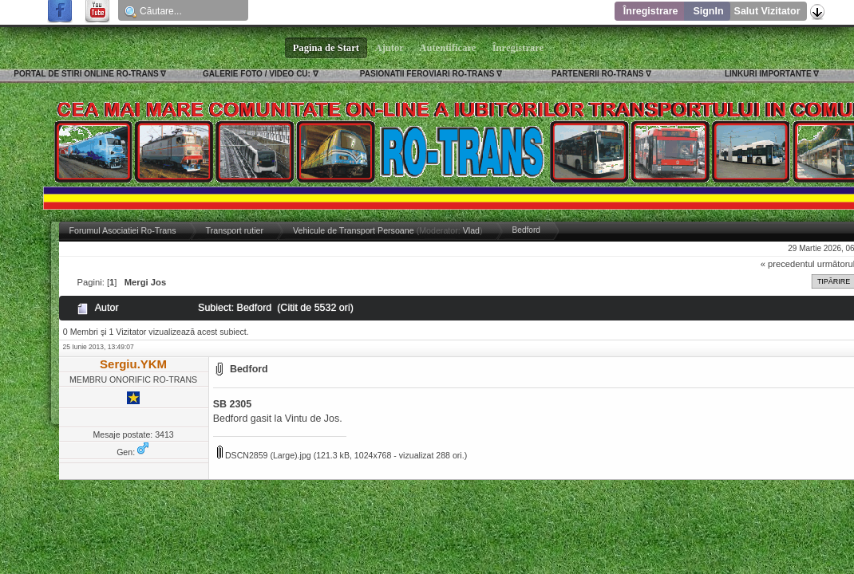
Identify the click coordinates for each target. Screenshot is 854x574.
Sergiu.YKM (133, 364)
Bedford (249, 369)
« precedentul (788, 264)
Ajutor (389, 47)
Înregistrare (650, 11)
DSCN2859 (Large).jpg (264, 455)
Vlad (471, 230)
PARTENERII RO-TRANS (597, 73)
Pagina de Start (326, 47)
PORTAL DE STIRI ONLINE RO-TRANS (86, 73)
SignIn (708, 11)
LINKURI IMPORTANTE (768, 73)
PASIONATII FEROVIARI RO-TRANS (427, 73)
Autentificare (448, 47)
